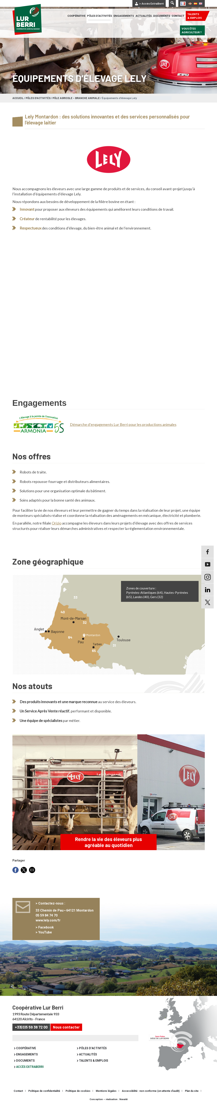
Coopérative (76, 15)
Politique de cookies (78, 1103)
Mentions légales (106, 1103)
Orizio (56, 530)
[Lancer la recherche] (172, 3)
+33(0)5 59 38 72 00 (31, 1039)
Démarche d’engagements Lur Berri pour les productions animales (123, 424)
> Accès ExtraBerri (151, 3)
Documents (161, 15)
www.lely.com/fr (49, 933)
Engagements (124, 15)
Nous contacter (66, 1039)
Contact (178, 15)
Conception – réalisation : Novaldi (109, 1111)
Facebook (47, 940)
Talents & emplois (194, 16)
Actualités (143, 15)
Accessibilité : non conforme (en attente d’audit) (151, 1103)
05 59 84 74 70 (48, 928)
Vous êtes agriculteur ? (192, 30)
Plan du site (192, 1103)
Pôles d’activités (99, 15)
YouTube (47, 945)
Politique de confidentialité (44, 1103)
